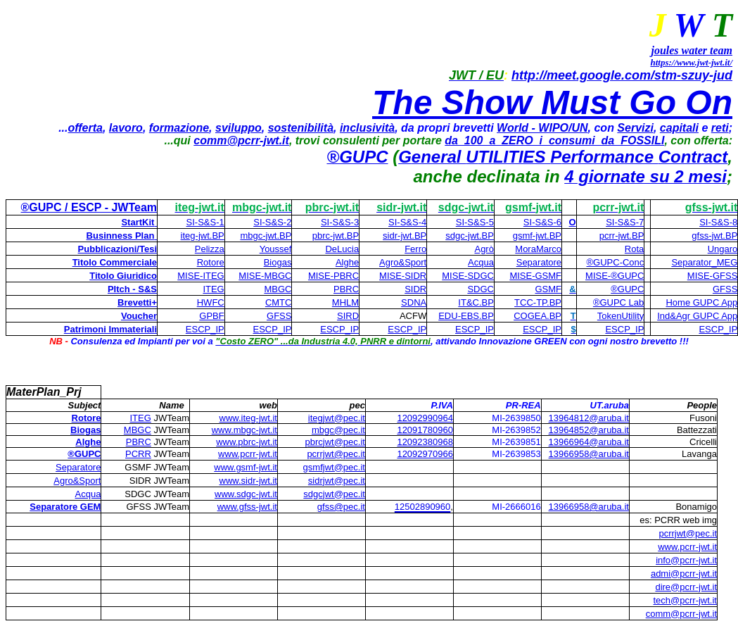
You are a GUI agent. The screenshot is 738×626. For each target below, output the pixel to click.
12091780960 (425, 430)
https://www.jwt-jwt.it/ (691, 62)
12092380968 (425, 442)
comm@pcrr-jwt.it (241, 140)
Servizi (635, 128)
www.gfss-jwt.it (247, 506)
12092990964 (425, 418)
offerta (85, 128)
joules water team (691, 50)
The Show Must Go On (552, 102)
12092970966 (425, 454)
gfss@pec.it (341, 506)
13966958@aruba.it (589, 506)
